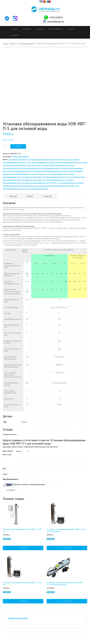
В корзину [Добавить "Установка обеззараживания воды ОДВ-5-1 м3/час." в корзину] (23, 601)
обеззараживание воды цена (57, 171)
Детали (30, 196)
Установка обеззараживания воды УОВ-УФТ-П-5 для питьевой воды (48, 183)
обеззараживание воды (31, 168)
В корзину (18, 146)
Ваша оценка (8, 451)
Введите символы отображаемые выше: (30, 484)
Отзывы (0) (47, 196)
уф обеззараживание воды (37, 189)
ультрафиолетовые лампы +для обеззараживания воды (43, 180)
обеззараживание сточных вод (27, 174)
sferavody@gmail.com (55, 21)
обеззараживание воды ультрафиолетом (29, 171)
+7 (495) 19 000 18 (56, 17)
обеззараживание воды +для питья (54, 168)
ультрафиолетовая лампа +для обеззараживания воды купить (46, 177)
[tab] (13, 196)
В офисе (71, 29)
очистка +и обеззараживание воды (54, 174)
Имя (5, 468)
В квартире (40, 29)
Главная (15, 29)
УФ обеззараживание (26, 43)
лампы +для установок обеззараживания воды (50, 165)
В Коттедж (26, 29)
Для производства (56, 29)
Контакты (15, 35)
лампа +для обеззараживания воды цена (66, 162)
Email (5, 474)
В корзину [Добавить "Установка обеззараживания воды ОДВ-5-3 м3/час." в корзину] (23, 548)
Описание (13, 196)
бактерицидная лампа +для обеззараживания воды (29, 159)
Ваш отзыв (7, 454)
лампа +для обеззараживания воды (35, 162)
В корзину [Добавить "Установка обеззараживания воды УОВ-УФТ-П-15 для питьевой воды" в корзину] (67, 601)
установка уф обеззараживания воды (52, 186)
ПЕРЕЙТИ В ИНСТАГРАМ (18, 618)
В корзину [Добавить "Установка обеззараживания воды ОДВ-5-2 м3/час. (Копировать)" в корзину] (67, 548)
